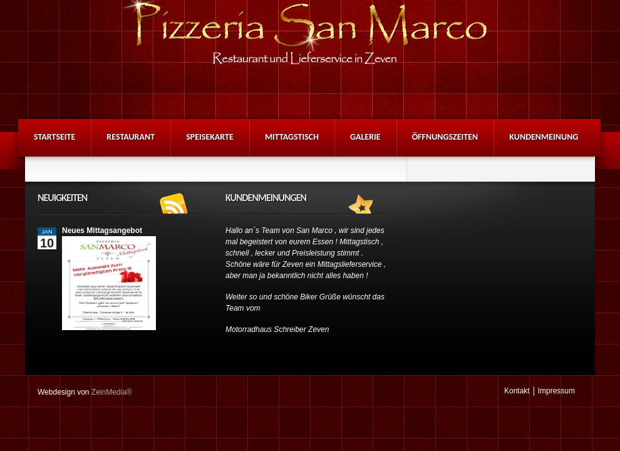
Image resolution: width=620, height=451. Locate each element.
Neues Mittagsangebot (102, 230)
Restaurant (130, 137)
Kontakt (517, 390)
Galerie (365, 137)
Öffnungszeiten (445, 137)
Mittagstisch (292, 137)
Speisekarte (210, 137)
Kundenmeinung (543, 137)
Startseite (54, 137)
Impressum (556, 390)
